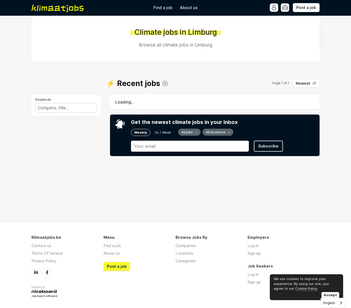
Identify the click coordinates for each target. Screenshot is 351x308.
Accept (330, 295)
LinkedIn (35, 272)
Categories (186, 260)
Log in (253, 245)
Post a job (306, 7)
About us (189, 7)
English (329, 303)
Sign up (254, 253)
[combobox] (333, 303)
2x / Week (163, 132)
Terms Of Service (47, 253)
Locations (184, 253)
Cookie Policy (306, 288)
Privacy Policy (43, 260)
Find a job (162, 7)
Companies (186, 245)
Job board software (44, 296)
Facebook (47, 272)
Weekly (140, 132)
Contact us (41, 245)
